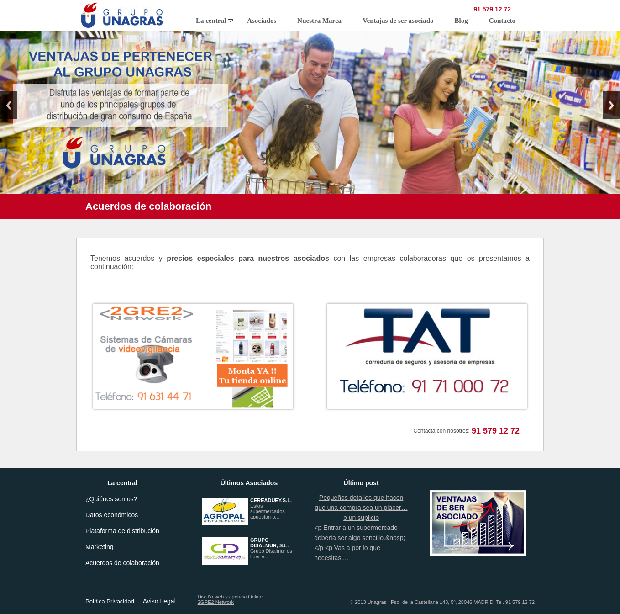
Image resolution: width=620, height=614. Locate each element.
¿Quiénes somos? (111, 499)
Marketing (99, 546)
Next (611, 105)
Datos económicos (111, 515)
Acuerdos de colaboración (122, 562)
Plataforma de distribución (122, 531)
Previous (8, 105)
